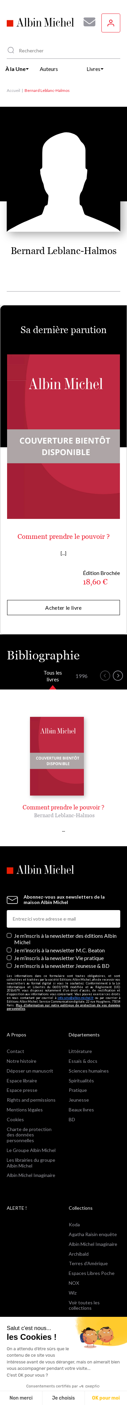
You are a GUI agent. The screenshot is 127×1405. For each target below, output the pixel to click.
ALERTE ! (17, 1208)
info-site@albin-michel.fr (76, 998)
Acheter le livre (63, 607)
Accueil (13, 90)
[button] (105, 676)
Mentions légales (25, 1109)
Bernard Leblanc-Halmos (64, 815)
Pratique (78, 1090)
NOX (74, 1283)
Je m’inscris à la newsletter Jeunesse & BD (61, 965)
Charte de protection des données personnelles (29, 1135)
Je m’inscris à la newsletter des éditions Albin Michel (65, 938)
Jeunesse (79, 1100)
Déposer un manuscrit (30, 1071)
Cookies (15, 1119)
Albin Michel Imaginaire (31, 1175)
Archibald (79, 1254)
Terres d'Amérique (88, 1263)
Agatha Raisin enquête (93, 1234)
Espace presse (22, 1090)
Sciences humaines (89, 1071)
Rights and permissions (31, 1100)
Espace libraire (22, 1080)
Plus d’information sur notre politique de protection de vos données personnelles (63, 1007)
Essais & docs (83, 1061)
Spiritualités (81, 1080)
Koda (74, 1224)
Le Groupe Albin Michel (31, 1150)
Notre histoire (21, 1061)
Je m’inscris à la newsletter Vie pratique (59, 958)
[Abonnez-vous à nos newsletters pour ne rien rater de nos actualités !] (87, 22)
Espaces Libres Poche (92, 1273)
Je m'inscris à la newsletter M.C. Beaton (59, 950)
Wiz (72, 1293)
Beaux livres (81, 1109)
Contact (15, 1051)
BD (72, 1119)
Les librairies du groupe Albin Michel (31, 1163)
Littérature (80, 1051)
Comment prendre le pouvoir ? (64, 536)
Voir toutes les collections (84, 1305)
